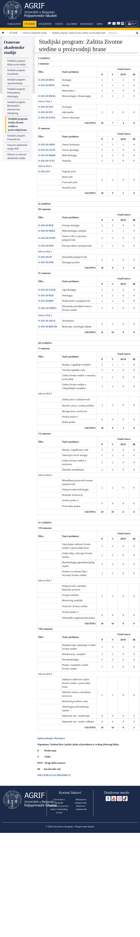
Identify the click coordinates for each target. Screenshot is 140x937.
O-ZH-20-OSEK (46, 117)
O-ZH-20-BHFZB (47, 326)
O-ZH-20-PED (46, 295)
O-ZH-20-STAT (46, 160)
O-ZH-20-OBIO (46, 144)
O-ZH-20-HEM (46, 85)
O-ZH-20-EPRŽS (47, 308)
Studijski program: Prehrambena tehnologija (16, 93)
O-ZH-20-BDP (46, 301)
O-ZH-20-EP (45, 257)
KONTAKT (86, 23)
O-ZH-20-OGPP (46, 238)
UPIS (99, 23)
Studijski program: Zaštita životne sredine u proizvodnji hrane (18, 124)
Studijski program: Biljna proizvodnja (16, 62)
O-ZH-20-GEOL (47, 150)
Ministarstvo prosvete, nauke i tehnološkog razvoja (59, 809)
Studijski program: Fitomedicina (16, 137)
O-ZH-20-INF (45, 112)
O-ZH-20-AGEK (47, 289)
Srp (132, 23)
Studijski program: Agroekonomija (16, 81)
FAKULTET (14, 23)
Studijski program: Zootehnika (16, 72)
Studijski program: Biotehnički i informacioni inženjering (16, 107)
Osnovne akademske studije (35, 33)
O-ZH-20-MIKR (47, 155)
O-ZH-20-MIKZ (46, 230)
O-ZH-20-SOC (46, 106)
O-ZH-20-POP (46, 245)
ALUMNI (71, 23)
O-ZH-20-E (44, 171)
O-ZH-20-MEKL (47, 96)
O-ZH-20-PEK (46, 225)
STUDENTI (45, 23)
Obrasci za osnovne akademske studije (16, 156)
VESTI (59, 23)
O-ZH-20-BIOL (46, 80)
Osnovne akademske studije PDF (17, 147)
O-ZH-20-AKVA (47, 320)
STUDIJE (29, 23)
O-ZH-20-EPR (46, 262)
